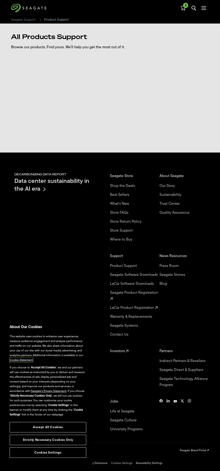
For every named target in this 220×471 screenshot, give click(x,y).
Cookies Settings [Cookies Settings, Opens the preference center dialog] (47, 452)
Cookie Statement (21, 360)
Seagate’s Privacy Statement (48, 391)
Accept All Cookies (48, 427)
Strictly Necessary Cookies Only (48, 439)
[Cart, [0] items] (183, 8)
